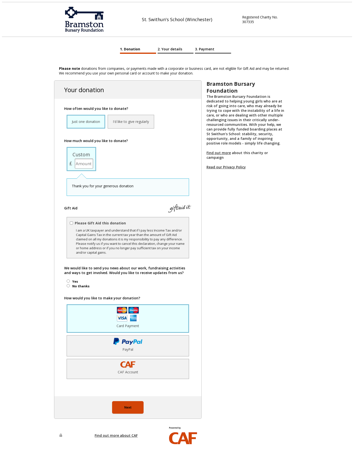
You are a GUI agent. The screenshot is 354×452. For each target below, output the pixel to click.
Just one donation (86, 121)
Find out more (218, 152)
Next (128, 407)
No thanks (80, 286)
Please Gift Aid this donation (100, 223)
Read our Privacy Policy (226, 167)
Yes (75, 281)
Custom (81, 154)
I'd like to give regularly (131, 121)
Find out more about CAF (116, 435)
